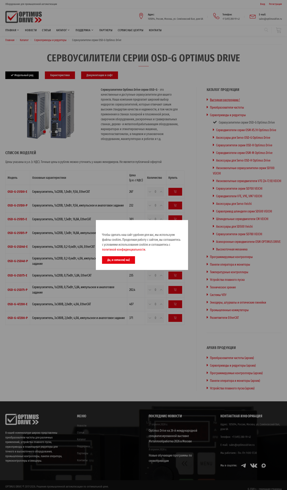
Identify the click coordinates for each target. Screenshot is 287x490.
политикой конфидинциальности (123, 249)
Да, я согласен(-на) (118, 260)
